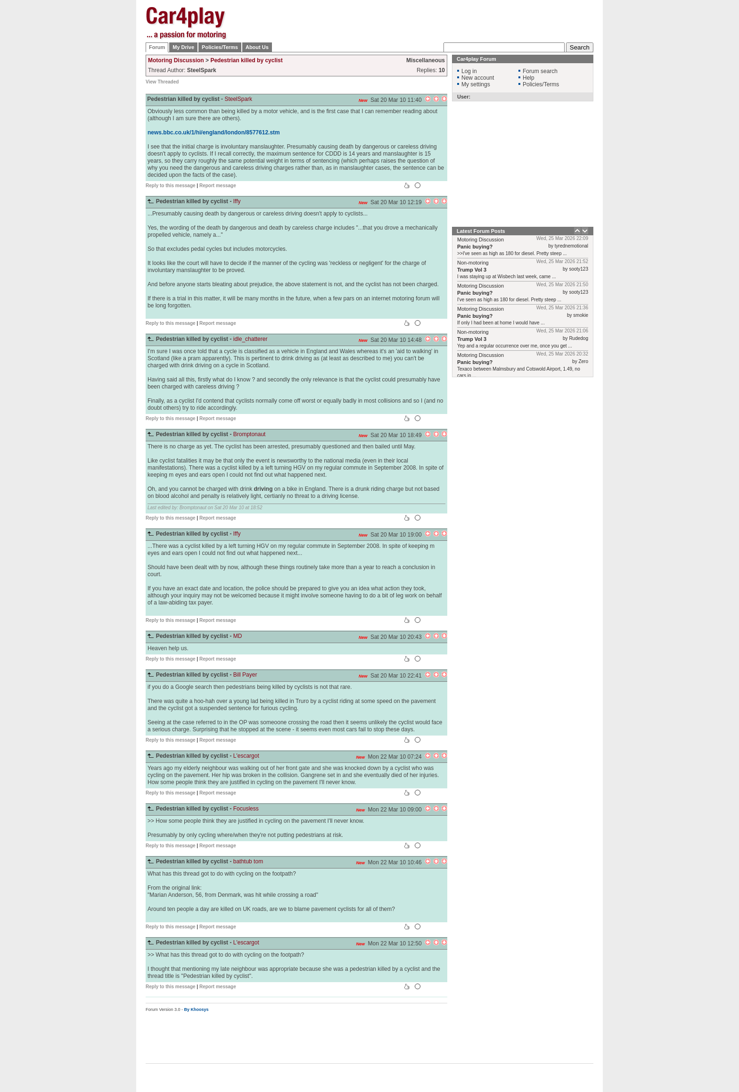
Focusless (246, 808)
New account (477, 77)
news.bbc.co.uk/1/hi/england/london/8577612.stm (214, 132)
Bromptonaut (249, 434)
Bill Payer (245, 674)
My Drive (183, 47)
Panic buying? (475, 246)
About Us (257, 47)
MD (237, 636)
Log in (469, 71)
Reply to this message (171, 185)
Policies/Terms (220, 47)
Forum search (540, 71)
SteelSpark (238, 99)
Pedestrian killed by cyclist (246, 60)
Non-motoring (473, 262)
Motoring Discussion (176, 60)
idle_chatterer (250, 339)
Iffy (237, 201)
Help (528, 77)
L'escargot (246, 756)
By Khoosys (196, 1009)
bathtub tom (248, 861)
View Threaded (162, 81)
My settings (475, 84)
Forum (157, 47)
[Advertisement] (640, 148)
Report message (217, 185)
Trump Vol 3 (471, 270)
